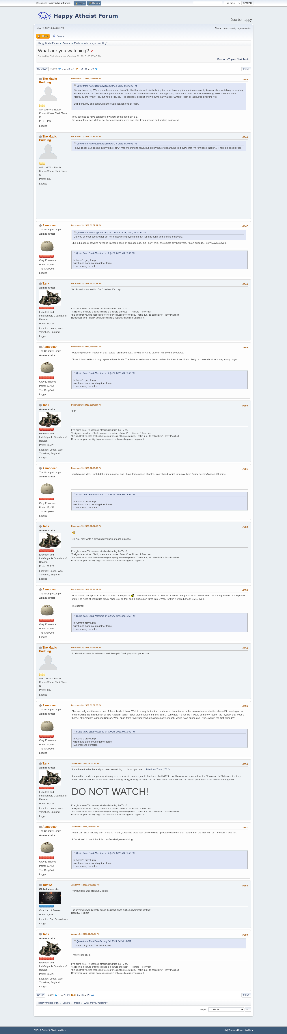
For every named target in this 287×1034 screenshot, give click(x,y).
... (65, 68)
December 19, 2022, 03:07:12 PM (86, 526)
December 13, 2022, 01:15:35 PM (86, 79)
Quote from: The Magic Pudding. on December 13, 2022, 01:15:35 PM (111, 232)
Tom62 (47, 884)
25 (82, 68)
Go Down (42, 69)
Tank (45, 283)
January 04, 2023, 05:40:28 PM (85, 934)
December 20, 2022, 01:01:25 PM (86, 705)
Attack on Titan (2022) (157, 769)
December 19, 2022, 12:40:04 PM (86, 405)
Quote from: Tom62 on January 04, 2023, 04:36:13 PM (104, 941)
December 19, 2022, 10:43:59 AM (86, 283)
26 (86, 68)
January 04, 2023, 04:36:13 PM (85, 885)
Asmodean (49, 225)
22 (68, 68)
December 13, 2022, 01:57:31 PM (86, 225)
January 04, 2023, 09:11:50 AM (85, 827)
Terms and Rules (236, 1030)
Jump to (203, 1009)
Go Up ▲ (249, 1030)
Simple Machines (58, 1030)
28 (92, 68)
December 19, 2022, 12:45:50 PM (86, 468)
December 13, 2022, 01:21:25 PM (86, 136)
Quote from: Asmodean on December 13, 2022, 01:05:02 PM (107, 86)
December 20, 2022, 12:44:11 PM (86, 589)
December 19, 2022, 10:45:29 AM (86, 347)
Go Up (40, 995)
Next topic (243, 59)
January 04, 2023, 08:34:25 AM (85, 763)
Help (225, 1030)
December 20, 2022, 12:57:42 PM (86, 647)
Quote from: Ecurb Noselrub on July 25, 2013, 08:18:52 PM (105, 253)
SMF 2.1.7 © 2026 (42, 1030)
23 (72, 68)
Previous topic (226, 59)
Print (246, 69)
